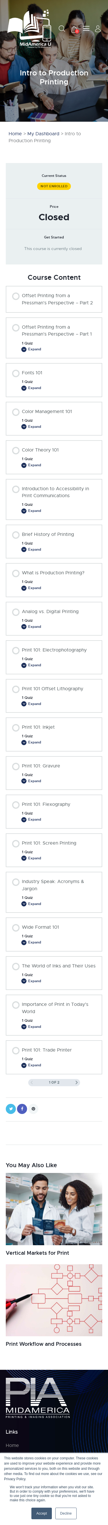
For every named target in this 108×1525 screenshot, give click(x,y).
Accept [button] (41, 1513)
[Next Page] (76, 1082)
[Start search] (62, 29)
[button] (86, 28)
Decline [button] (66, 1513)
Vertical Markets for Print (37, 1253)
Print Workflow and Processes (44, 1344)
